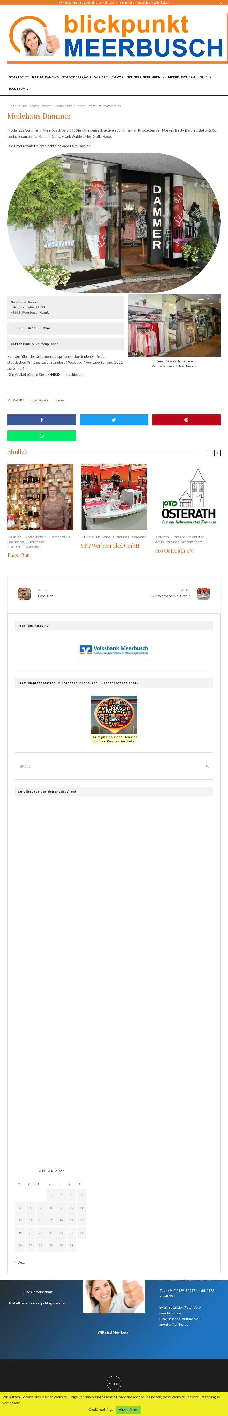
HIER (55, 374)
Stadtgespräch (76, 77)
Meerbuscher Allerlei (188, 77)
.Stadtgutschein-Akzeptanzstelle (52, 106)
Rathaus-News (45, 77)
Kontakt (17, 89)
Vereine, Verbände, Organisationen (179, 542)
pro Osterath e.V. (174, 550)
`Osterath (162, 537)
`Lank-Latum (17, 106)
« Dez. (20, 1260)
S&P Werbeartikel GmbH (110, 545)
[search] (207, 764)
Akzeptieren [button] (128, 1409)
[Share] (41, 419)
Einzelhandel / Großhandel (25, 542)
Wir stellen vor (109, 77)
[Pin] (186, 419)
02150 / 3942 (39, 328)
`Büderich (14, 537)
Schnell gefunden (144, 77)
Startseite (19, 77)
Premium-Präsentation (104, 106)
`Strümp (87, 537)
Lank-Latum (40, 400)
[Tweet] (114, 419)
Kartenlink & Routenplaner (34, 344)
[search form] (108, 764)
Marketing (103, 537)
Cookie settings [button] (100, 1409)
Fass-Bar (18, 555)
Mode (81, 106)
